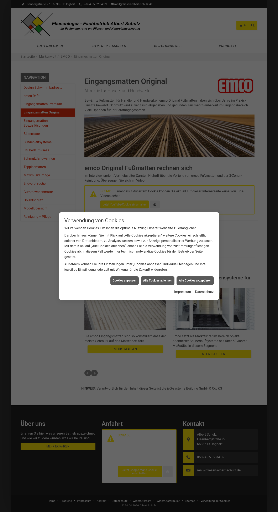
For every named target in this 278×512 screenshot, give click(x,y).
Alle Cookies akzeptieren (195, 280)
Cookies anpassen (125, 280)
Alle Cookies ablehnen (157, 280)
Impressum (182, 292)
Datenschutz (204, 292)
